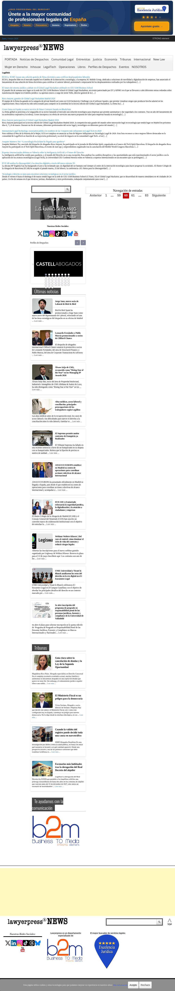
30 (62, 282)
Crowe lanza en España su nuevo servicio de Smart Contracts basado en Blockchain (36, 109)
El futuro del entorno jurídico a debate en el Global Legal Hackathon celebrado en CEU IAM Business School (47, 88)
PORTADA (11, 59)
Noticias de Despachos (34, 59)
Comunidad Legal (62, 59)
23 (65, 280)
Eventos (124, 67)
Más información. (119, 985)
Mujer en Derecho (16, 67)
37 (59, 285)
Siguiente (159, 195)
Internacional (142, 59)
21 (59, 280)
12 (56, 277)
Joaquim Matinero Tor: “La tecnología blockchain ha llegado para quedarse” (33, 141)
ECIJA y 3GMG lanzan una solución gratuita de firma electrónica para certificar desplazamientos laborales (46, 77)
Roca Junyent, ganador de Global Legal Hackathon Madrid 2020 (28, 98)
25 (46, 282)
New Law (159, 59)
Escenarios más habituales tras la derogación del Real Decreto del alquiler (68, 766)
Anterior (96, 195)
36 (56, 285)
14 (62, 277)
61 (133, 195)
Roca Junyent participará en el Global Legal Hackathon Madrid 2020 (30, 120)
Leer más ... (39, 321)
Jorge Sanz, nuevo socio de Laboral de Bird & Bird (66, 302)
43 (52, 287)
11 (52, 277)
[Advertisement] (87, 892)
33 (46, 285)
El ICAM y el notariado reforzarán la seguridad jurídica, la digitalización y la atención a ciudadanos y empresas (69, 506)
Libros (81, 67)
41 (46, 287)
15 (65, 277)
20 (56, 280)
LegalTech (49, 67)
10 (49, 277)
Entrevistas (83, 59)
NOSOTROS (139, 67)
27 (52, 282)
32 (69, 282)
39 (65, 285)
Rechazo (144, 985)
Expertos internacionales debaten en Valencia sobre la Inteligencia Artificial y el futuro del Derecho (43, 152)
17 (46, 280)
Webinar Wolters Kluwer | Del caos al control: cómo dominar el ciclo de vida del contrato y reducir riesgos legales (69, 540)
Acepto (132, 985)
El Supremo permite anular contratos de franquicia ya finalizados (67, 436)
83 (146, 195)
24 (69, 280)
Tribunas (125, 59)
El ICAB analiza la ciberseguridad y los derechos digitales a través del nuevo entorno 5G (38, 163)
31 (65, 282)
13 (59, 277)
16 (69, 277)
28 (56, 282)
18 (49, 280)
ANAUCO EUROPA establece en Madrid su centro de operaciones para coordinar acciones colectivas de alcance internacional (68, 470)
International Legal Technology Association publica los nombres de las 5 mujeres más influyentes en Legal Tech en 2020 (52, 131)
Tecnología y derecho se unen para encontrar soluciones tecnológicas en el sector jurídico (39, 174)
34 (49, 285)
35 (52, 285)
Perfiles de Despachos (102, 67)
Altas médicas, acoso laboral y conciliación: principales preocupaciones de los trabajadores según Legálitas (68, 406)
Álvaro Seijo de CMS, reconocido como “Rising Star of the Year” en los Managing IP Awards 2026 (69, 371)
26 (49, 282)
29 (59, 282)
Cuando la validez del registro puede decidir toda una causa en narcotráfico (69, 732)
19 (52, 280)
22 (62, 280)
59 (119, 195)
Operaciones (67, 67)
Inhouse (35, 67)
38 (62, 285)
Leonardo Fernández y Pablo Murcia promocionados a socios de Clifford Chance (69, 335)
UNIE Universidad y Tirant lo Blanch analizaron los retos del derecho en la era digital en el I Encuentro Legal (68, 575)
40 (69, 285)
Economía (111, 59)
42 (49, 287)
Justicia (97, 59)
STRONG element (160, 38)
